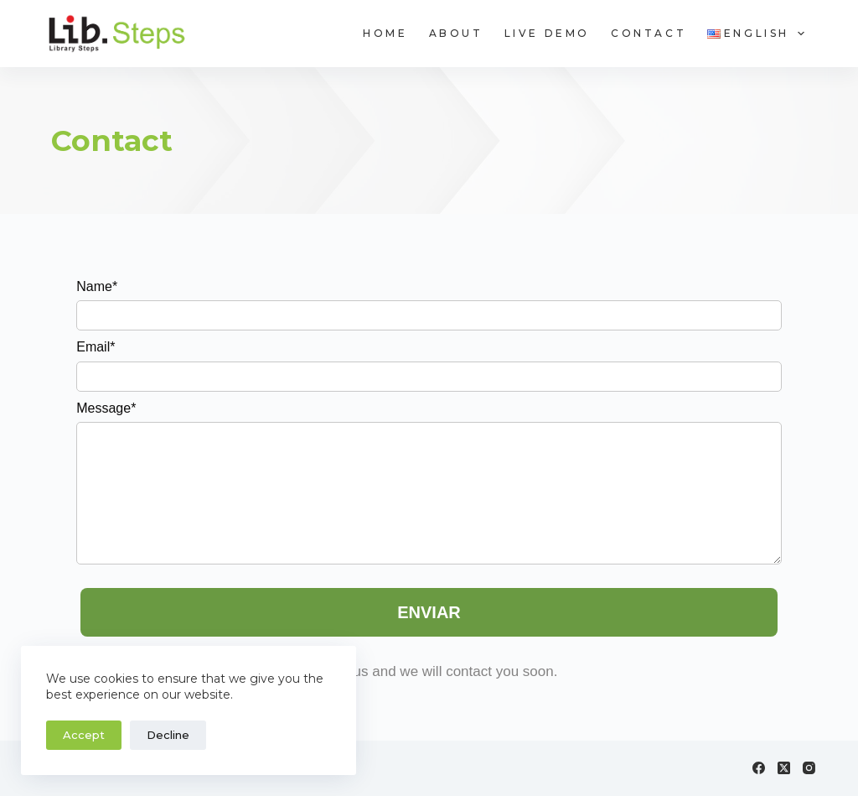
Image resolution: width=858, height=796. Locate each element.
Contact (648, 33)
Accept (84, 734)
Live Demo (547, 33)
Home (385, 33)
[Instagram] (809, 768)
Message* (106, 408)
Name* (96, 286)
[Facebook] (758, 768)
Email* (95, 347)
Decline (168, 734)
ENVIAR (429, 612)
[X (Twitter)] (784, 768)
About (456, 33)
